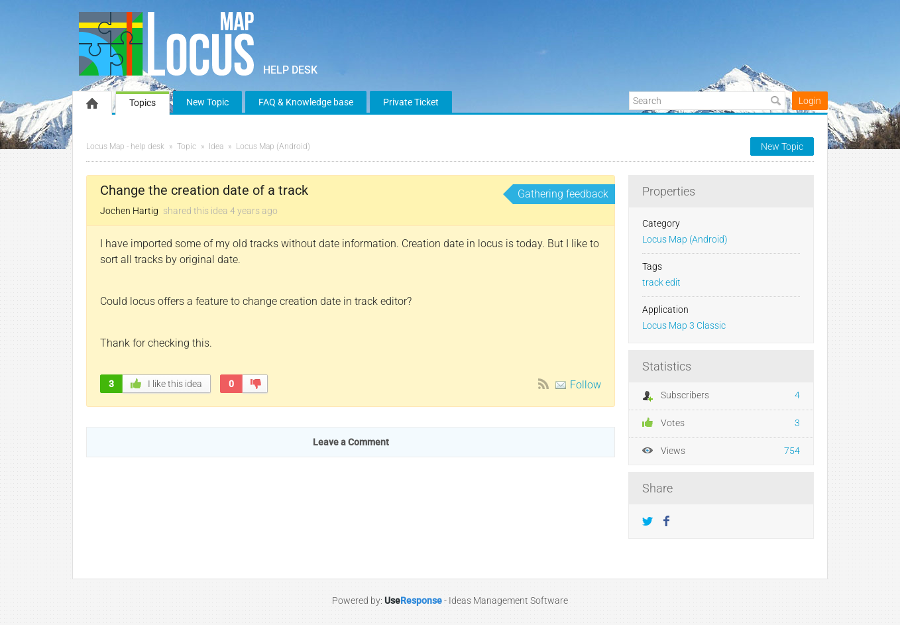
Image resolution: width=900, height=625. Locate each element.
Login (810, 100)
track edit (661, 282)
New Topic (207, 102)
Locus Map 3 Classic (684, 325)
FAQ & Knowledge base (305, 102)
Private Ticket (411, 102)
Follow (585, 384)
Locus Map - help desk (125, 146)
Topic (186, 146)
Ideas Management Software (508, 600)
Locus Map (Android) (273, 146)
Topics (142, 102)
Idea (216, 146)
